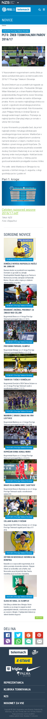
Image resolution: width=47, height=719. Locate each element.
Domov (4, 25)
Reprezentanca (14, 682)
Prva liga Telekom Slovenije (20, 31)
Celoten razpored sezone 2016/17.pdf (18, 211)
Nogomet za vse (14, 703)
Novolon (35, 716)
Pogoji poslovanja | (18, 714)
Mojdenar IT (27, 716)
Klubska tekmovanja (17, 689)
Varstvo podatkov (29, 714)
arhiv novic (39, 618)
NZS (6, 696)
